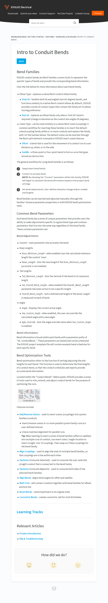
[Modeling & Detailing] (66, 37)
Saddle (25, 152)
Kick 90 (25, 115)
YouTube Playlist (65, 13)
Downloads (13, 13)
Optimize (24, 460)
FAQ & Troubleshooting (31, 538)
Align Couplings (27, 451)
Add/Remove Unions (29, 414)
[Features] (50, 37)
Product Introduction (30, 533)
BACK (21, 61)
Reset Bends (25, 491)
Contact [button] (98, 13)
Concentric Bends (28, 497)
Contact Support (47, 13)
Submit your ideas (28, 13)
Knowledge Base (18, 37)
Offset (25, 143)
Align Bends (25, 477)
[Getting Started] (35, 37)
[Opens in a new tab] (54, 588)
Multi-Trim (24, 483)
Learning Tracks (30, 511)
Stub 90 (26, 99)
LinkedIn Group (82, 13)
